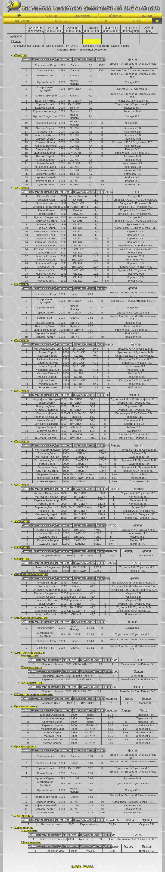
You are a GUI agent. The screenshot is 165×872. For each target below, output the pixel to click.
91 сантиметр (29, 655)
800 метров (21, 484)
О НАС (137, 21)
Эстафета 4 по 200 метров (31, 617)
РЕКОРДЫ (146, 15)
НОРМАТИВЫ (23, 21)
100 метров (21, 187)
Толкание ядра (23, 827)
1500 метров (22, 521)
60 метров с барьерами (29, 652)
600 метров (21, 441)
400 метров (21, 390)
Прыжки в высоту (25, 706)
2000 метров (22, 546)
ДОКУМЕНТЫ (83, 15)
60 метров (20, 55)
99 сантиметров (31, 667)
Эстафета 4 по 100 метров (31, 574)
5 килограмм (29, 830)
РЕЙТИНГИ (114, 15)
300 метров (21, 340)
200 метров (21, 284)
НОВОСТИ (51, 15)
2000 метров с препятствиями (33, 694)
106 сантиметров (32, 682)
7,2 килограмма (31, 842)
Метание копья (23, 815)
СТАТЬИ (102, 21)
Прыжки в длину (25, 746)
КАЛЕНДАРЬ (62, 21)
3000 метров (22, 558)
